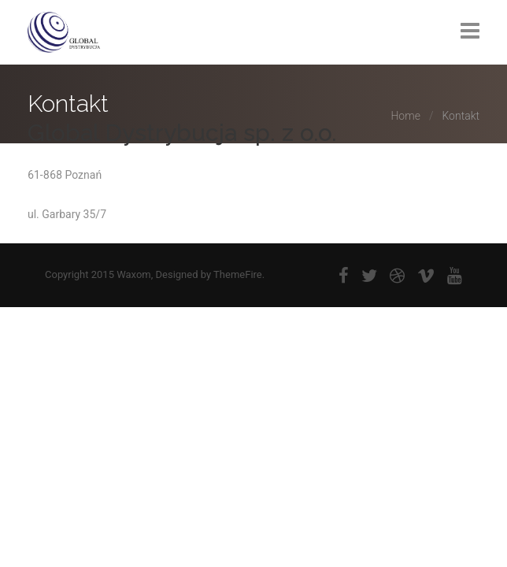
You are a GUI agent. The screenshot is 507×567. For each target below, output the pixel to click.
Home (405, 115)
